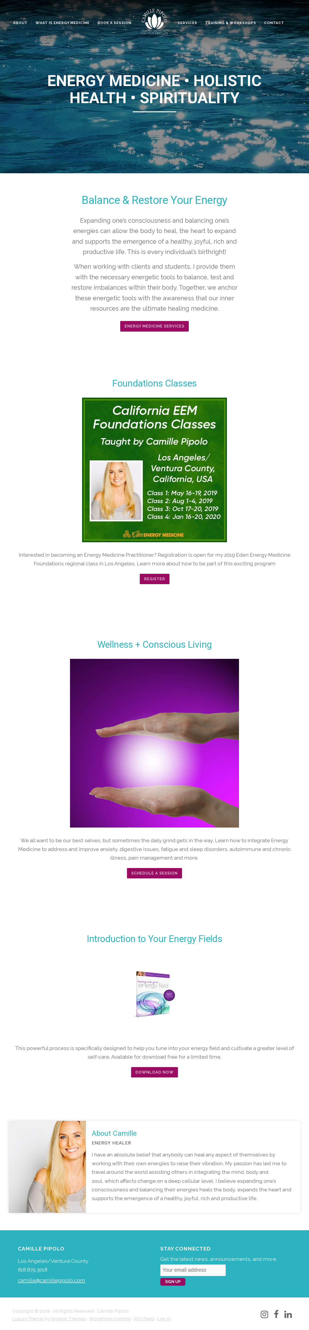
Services (187, 23)
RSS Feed (144, 1318)
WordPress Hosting (110, 1318)
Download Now (154, 1072)
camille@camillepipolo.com (51, 1280)
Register (154, 579)
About (20, 23)
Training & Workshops (230, 23)
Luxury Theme (27, 1318)
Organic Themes (68, 1318)
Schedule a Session (154, 873)
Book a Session (114, 23)
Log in (164, 1318)
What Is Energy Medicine (62, 23)
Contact (274, 23)
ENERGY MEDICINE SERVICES (154, 326)
